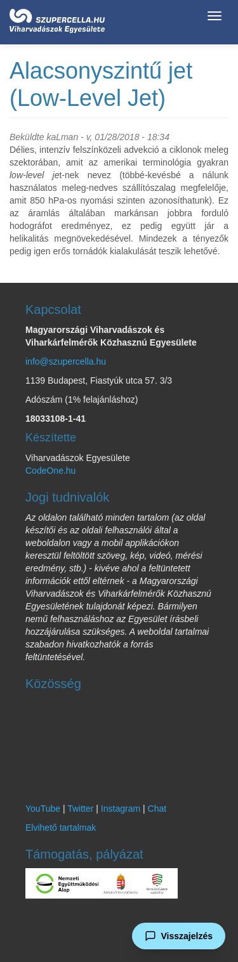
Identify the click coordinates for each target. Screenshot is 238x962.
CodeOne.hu (50, 470)
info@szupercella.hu (65, 361)
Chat (157, 808)
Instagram (120, 808)
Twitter (80, 808)
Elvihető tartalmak (60, 827)
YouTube (42, 808)
